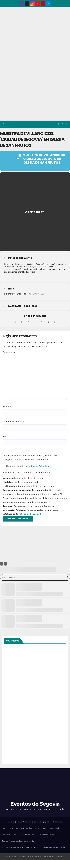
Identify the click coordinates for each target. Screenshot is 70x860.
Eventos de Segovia (35, 804)
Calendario (14, 306)
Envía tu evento (32, 828)
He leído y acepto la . (26, 466)
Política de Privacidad (38, 466)
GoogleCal (30, 306)
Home (4, 828)
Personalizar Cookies (10, 835)
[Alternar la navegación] (66, 124)
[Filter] (1, 563)
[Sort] (5, 563)
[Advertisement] (35, 100)
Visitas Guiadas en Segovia (53, 847)
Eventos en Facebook (50, 828)
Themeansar (58, 822)
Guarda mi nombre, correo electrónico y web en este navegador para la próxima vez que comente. (30, 457)
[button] (58, 124)
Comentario (10, 352)
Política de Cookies (29, 835)
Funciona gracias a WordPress (19, 822)
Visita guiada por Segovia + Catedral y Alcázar (21, 847)
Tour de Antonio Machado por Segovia (18, 841)
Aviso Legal (13, 828)
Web (5, 436)
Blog (22, 828)
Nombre (8, 406)
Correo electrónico (13, 421)
